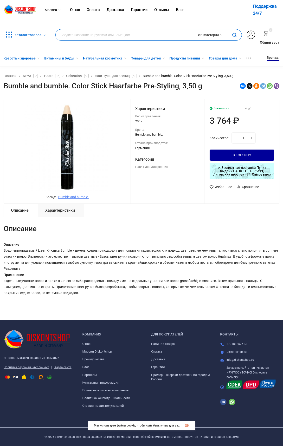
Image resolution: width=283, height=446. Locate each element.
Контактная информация (100, 382)
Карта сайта (62, 367)
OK (187, 425)
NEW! (27, 76)
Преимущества (93, 359)
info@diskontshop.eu (240, 359)
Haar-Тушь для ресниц (112, 76)
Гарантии (158, 367)
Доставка (158, 359)
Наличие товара (163, 344)
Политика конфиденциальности (106, 398)
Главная (10, 76)
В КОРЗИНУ (242, 155)
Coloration (74, 76)
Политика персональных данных (26, 367)
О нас (86, 344)
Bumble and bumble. (73, 197)
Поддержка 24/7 (265, 10)
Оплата (156, 351)
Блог (85, 367)
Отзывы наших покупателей (103, 405)
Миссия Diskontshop (97, 351)
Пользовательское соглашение (105, 390)
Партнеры (89, 375)
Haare (48, 76)
